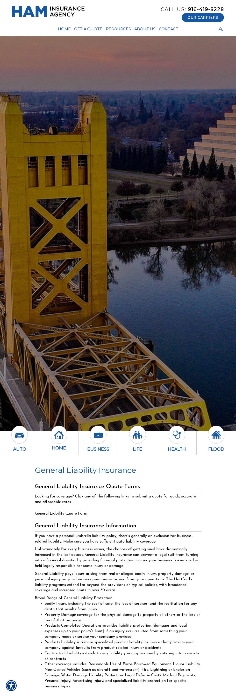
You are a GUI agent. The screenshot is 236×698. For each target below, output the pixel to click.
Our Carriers (202, 17)
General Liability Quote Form (61, 514)
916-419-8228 (192, 9)
